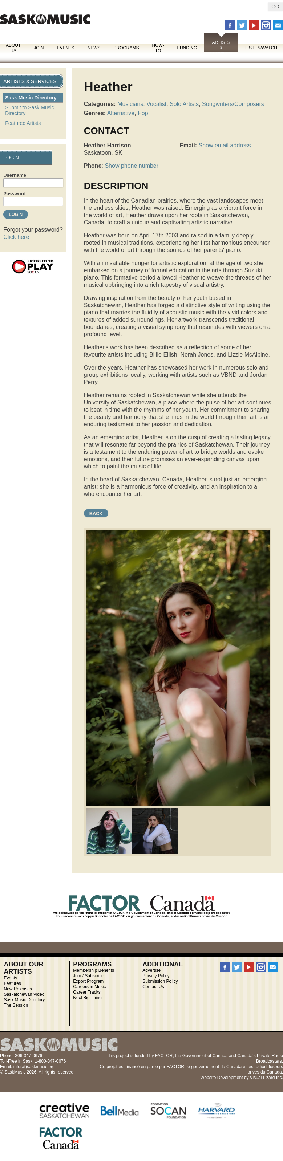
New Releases (18, 988)
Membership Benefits (93, 970)
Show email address (224, 145)
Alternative (121, 113)
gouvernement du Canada (216, 1066)
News (93, 47)
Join (39, 47)
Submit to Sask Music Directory (29, 110)
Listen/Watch (261, 47)
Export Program (88, 981)
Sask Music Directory (31, 98)
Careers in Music (89, 986)
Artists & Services (221, 48)
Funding (187, 47)
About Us (13, 48)
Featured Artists (23, 123)
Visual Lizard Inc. (266, 1077)
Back (96, 513)
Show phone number (131, 166)
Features (12, 983)
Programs (126, 47)
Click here (16, 237)
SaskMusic (45, 19)
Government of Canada (205, 1055)
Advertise (151, 970)
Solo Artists (184, 104)
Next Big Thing (87, 997)
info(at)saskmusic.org (34, 1066)
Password (14, 193)
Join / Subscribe (88, 975)
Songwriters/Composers (233, 104)
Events (65, 47)
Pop (143, 113)
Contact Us (153, 986)
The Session (16, 1005)
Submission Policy (160, 981)
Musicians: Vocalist (141, 104)
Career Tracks (86, 992)
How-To (158, 48)
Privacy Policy (156, 975)
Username (14, 175)
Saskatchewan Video (24, 994)
